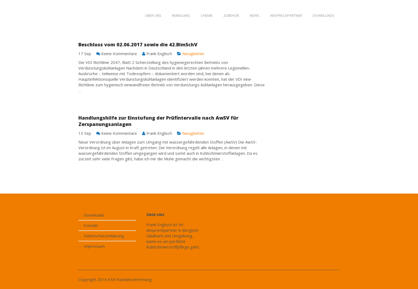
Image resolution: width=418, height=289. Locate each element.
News (254, 16)
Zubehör (231, 16)
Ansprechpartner (286, 16)
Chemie (207, 16)
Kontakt (91, 225)
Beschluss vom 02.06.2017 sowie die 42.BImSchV (137, 44)
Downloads (323, 16)
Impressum (94, 246)
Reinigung (181, 16)
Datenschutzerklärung (104, 235)
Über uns (153, 16)
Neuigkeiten (193, 53)
